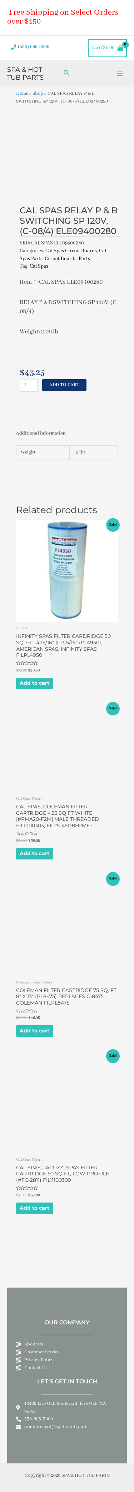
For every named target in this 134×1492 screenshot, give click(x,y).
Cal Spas (39, 266)
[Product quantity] (29, 385)
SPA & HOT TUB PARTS (25, 73)
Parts (84, 259)
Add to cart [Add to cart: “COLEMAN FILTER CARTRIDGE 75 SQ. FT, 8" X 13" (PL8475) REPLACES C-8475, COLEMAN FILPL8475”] (34, 1031)
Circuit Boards (60, 259)
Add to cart (64, 385)
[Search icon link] (67, 73)
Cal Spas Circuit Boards (71, 251)
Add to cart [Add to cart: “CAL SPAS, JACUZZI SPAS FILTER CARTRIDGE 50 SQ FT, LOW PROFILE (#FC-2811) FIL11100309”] (34, 1208)
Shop (38, 93)
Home (22, 93)
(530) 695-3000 (33, 47)
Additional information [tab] (41, 433)
